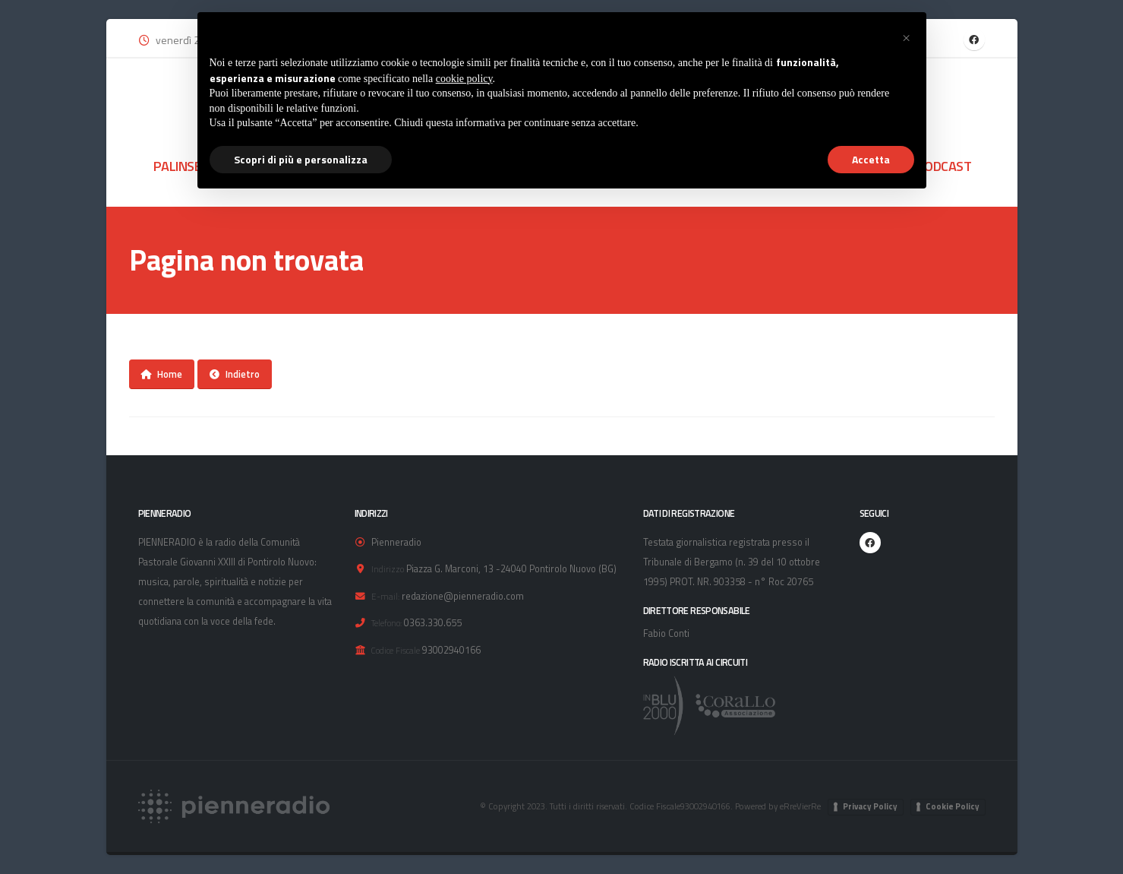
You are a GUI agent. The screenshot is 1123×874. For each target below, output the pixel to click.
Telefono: (386, 622)
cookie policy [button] (464, 78)
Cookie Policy (952, 806)
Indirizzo (387, 568)
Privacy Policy (870, 806)
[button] (906, 36)
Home (161, 374)
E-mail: (385, 596)
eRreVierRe (800, 806)
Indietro (235, 374)
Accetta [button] (871, 159)
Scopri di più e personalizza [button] (300, 159)
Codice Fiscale (395, 650)
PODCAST (944, 165)
